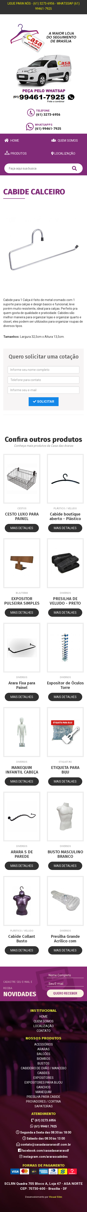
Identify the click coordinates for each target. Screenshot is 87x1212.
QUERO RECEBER (65, 993)
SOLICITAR (43, 401)
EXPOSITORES (43, 1077)
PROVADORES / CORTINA (43, 1101)
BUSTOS (43, 1063)
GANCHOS (43, 1087)
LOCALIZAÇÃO (43, 1026)
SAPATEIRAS (43, 1106)
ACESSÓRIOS (43, 1044)
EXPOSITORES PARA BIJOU (43, 1082)
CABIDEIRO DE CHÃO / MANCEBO (43, 1068)
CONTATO (44, 1031)
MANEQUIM (43, 1092)
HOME (43, 1016)
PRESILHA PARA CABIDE (43, 1096)
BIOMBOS (43, 1058)
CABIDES (43, 1073)
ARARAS (43, 1049)
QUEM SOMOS (44, 1021)
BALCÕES (43, 1054)
